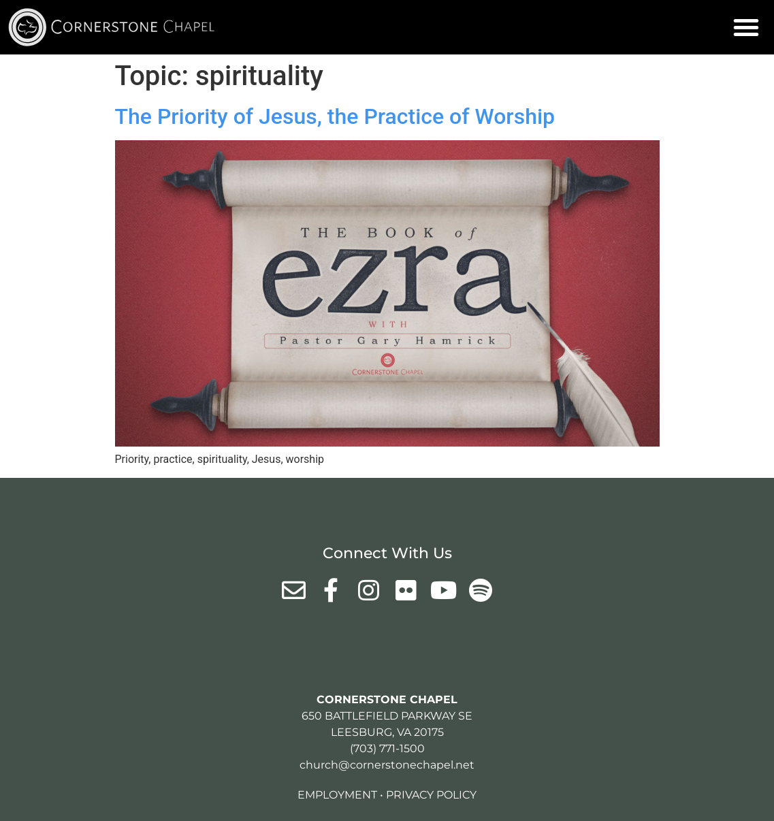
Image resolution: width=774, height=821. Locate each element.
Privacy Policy (431, 794)
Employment (337, 794)
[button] (746, 27)
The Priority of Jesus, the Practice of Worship (335, 116)
